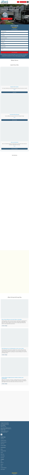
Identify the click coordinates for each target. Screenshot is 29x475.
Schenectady (3, 455)
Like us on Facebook (14, 148)
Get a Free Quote (23, 1)
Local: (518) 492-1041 (4, 432)
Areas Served (3, 447)
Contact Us (2, 438)
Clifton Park (2, 454)
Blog (1, 460)
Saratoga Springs (3, 450)
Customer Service (3, 440)
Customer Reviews (3, 467)
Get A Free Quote (7, 18)
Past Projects (3, 469)
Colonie (2, 452)
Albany (2, 449)
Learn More (14, 92)
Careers (2, 464)
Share (14, 89)
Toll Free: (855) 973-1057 (5, 431)
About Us (2, 462)
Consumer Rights (3, 445)
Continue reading (4, 325)
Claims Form (2, 443)
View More (2, 457)
